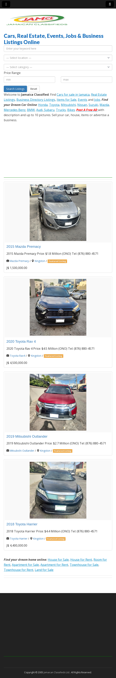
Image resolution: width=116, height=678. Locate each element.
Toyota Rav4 (17, 355)
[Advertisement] (58, 151)
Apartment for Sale (25, 565)
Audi (39, 110)
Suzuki (93, 105)
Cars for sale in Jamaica (73, 94)
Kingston (40, 261)
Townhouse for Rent (18, 570)
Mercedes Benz (15, 110)
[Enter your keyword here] (58, 48)
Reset (33, 89)
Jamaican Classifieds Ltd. (57, 672)
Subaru (48, 110)
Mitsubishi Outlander (22, 450)
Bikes (71, 110)
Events (82, 100)
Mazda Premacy (19, 261)
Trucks (61, 110)
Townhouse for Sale (84, 565)
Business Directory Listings (35, 100)
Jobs (97, 100)
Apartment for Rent (54, 565)
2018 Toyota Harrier (21, 524)
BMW (31, 110)
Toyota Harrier (18, 538)
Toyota (54, 105)
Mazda (104, 105)
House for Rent (81, 560)
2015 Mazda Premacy (23, 247)
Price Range (12, 73)
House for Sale (58, 560)
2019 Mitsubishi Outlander (26, 436)
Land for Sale (44, 570)
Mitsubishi (68, 105)
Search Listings (15, 89)
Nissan (82, 105)
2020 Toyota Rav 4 (21, 341)
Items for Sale (66, 100)
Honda (43, 105)
